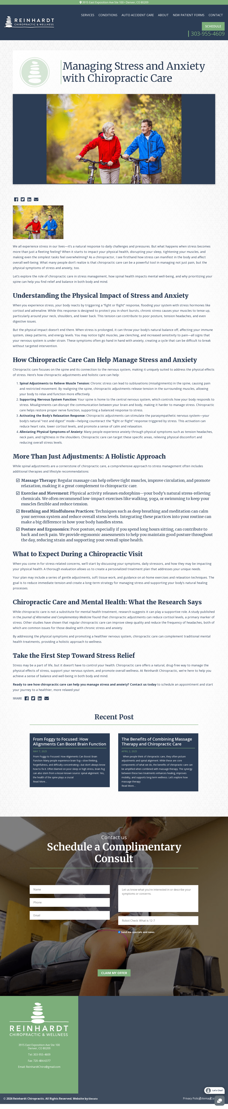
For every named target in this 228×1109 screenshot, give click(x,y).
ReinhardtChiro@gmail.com (43, 1072)
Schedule (213, 26)
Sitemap (202, 1103)
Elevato (94, 1103)
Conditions (107, 15)
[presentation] (143, 953)
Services (87, 15)
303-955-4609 (41, 1060)
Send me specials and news (137, 939)
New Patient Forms (188, 15)
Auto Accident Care (138, 15)
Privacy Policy (184, 1103)
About (163, 15)
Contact (216, 15)
